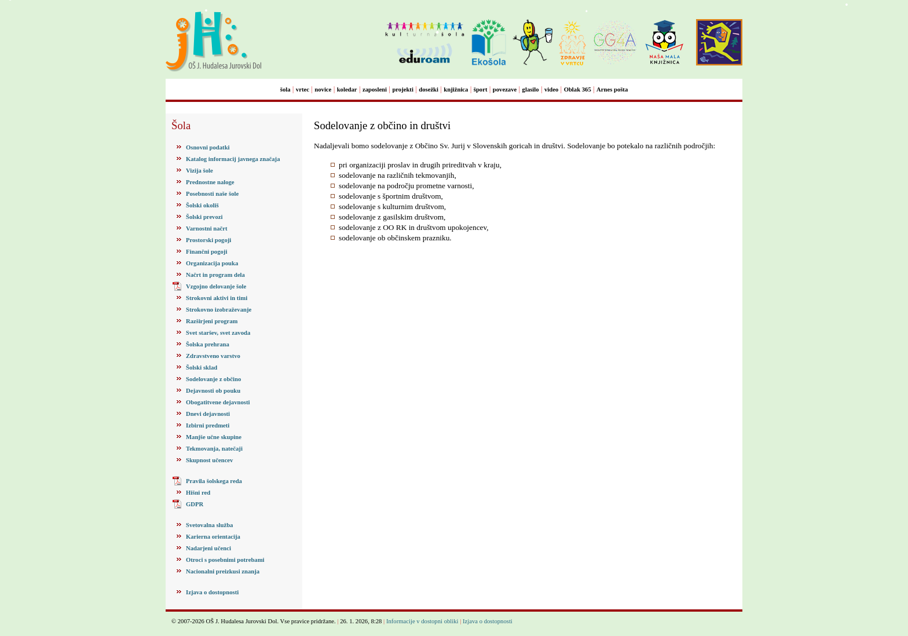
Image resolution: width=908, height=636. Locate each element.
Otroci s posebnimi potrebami (225, 560)
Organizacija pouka (212, 263)
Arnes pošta (612, 89)
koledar (347, 89)
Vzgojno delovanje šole (216, 286)
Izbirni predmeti (207, 425)
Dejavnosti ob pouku (213, 391)
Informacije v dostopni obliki (422, 621)
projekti (402, 89)
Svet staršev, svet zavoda (218, 333)
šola (285, 89)
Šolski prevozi (204, 217)
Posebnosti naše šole (212, 194)
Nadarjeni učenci (208, 548)
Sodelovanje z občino (213, 379)
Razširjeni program (211, 321)
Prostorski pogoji (208, 240)
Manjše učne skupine (213, 437)
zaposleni (375, 89)
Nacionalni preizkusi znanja (222, 571)
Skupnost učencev (209, 460)
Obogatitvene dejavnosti (218, 402)
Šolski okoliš (202, 205)
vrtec (302, 89)
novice (322, 89)
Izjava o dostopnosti (212, 592)
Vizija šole (199, 170)
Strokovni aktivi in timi (216, 298)
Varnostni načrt (207, 228)
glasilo (530, 89)
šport (481, 89)
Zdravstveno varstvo (213, 356)
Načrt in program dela (215, 275)
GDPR (194, 504)
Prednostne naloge (210, 182)
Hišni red (198, 492)
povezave (505, 89)
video (551, 89)
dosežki (428, 89)
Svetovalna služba (209, 525)
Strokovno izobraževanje (218, 309)
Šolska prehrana (207, 344)
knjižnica (456, 89)
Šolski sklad (201, 367)
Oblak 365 (577, 89)
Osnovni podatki (208, 147)
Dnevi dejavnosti (208, 414)
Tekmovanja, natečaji (214, 448)
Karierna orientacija (213, 536)
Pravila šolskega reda (214, 481)
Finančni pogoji (206, 251)
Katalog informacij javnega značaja (233, 159)
